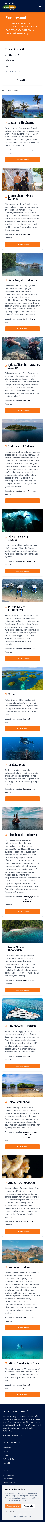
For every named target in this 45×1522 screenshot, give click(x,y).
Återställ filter (22, 80)
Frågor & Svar (9, 1459)
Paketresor (8, 1479)
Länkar (6, 1455)
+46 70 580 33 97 (15, 1435)
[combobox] (22, 60)
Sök (6, 66)
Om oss (6, 1451)
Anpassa (10, 1511)
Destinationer (9, 1482)
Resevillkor (8, 1447)
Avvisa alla (28, 1506)
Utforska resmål (22, 160)
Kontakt (6, 1463)
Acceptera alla (13, 1506)
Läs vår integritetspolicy (22, 1516)
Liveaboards (8, 1475)
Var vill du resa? (12, 55)
